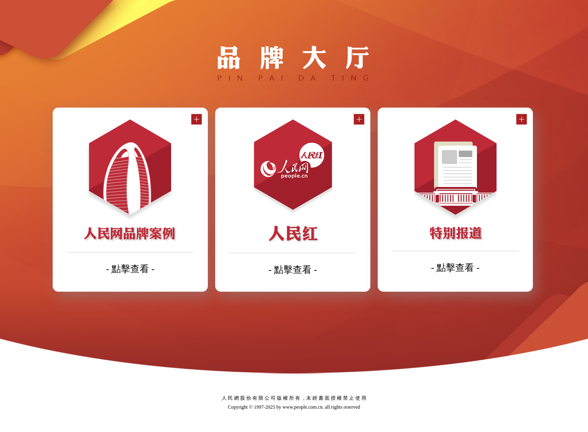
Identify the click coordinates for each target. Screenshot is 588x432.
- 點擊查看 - (130, 269)
